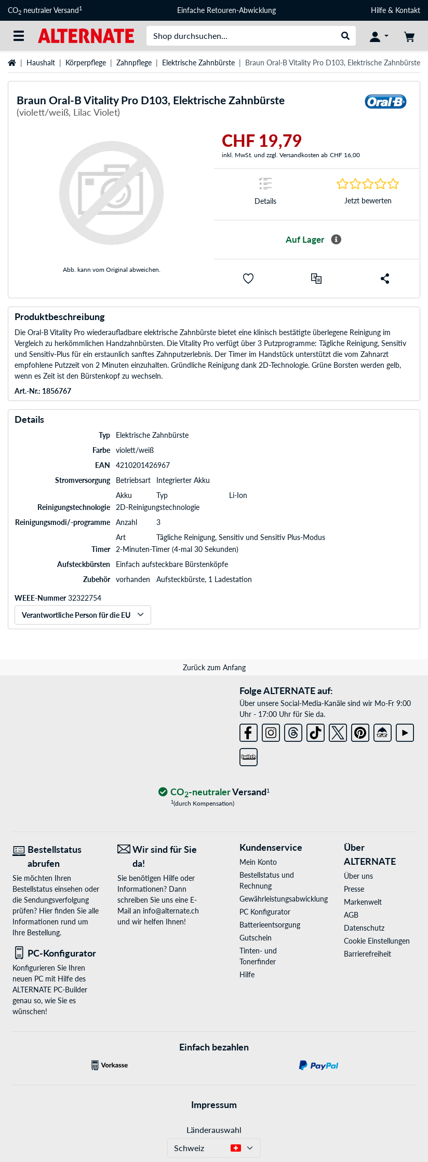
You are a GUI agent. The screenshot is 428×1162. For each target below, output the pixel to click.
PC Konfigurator (264, 911)
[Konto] (379, 35)
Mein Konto (258, 861)
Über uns (358, 876)
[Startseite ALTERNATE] (86, 35)
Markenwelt (363, 901)
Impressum (214, 1104)
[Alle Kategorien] (19, 36)
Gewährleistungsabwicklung (275, 898)
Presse (354, 888)
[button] (248, 278)
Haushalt (40, 62)
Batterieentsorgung (269, 924)
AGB (351, 914)
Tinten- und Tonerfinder (258, 956)
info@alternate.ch (171, 910)
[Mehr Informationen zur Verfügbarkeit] (336, 240)
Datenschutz (364, 927)
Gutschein (255, 937)
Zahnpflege (134, 62)
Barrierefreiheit (367, 953)
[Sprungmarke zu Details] (265, 194)
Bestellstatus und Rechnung (266, 880)
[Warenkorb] (409, 35)
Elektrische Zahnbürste (198, 62)
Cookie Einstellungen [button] (377, 940)
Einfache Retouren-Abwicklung (226, 10)
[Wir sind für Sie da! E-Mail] (162, 856)
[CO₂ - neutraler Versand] (214, 792)
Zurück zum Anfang (214, 667)
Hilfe (378, 10)
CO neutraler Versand (45, 10)
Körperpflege (85, 62)
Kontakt (407, 10)
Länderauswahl (214, 1130)
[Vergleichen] (316, 278)
